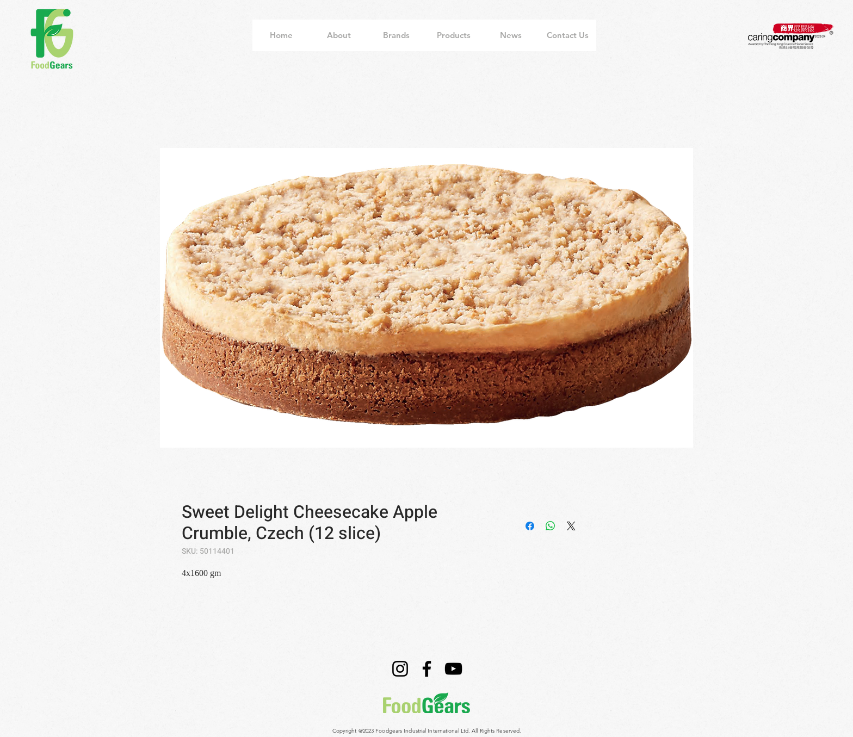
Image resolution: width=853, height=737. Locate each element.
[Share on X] (571, 525)
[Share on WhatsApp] (550, 525)
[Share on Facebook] (529, 525)
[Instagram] (400, 668)
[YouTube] (453, 668)
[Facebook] (426, 668)
